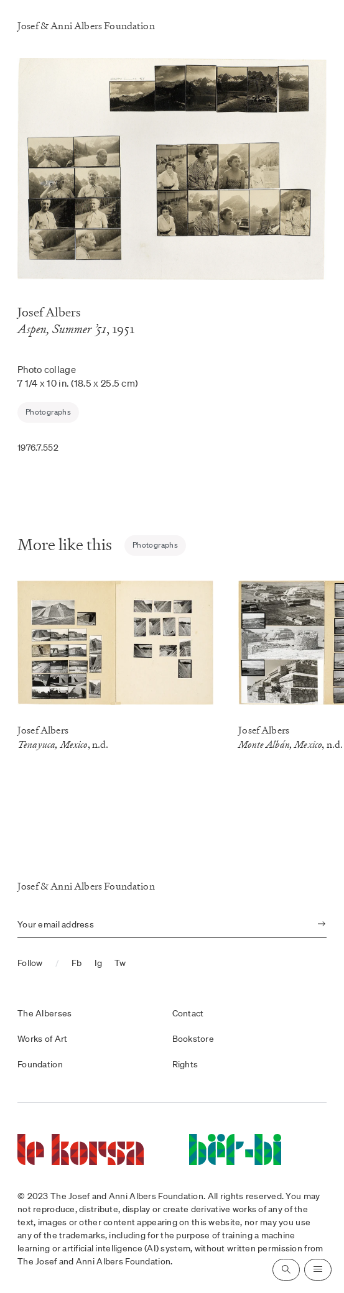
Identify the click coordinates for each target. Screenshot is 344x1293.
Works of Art (42, 1038)
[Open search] (286, 1270)
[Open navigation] (318, 1270)
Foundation (40, 1064)
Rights (185, 1064)
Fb (77, 963)
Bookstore (193, 1038)
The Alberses (44, 1013)
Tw (120, 963)
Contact (188, 1013)
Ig (99, 963)
